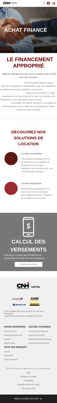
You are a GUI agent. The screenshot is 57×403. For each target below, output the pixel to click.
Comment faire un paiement (38, 331)
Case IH (7, 351)
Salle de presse (9, 343)
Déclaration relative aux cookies (28, 384)
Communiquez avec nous (13, 335)
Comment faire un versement (39, 343)
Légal (28, 372)
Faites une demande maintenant (40, 339)
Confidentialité (28, 380)
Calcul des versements (36, 335)
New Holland (8, 355)
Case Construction (10, 359)
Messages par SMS (28, 388)
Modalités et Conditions (28, 376)
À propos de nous (10, 331)
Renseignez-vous (28, 264)
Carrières (7, 339)
